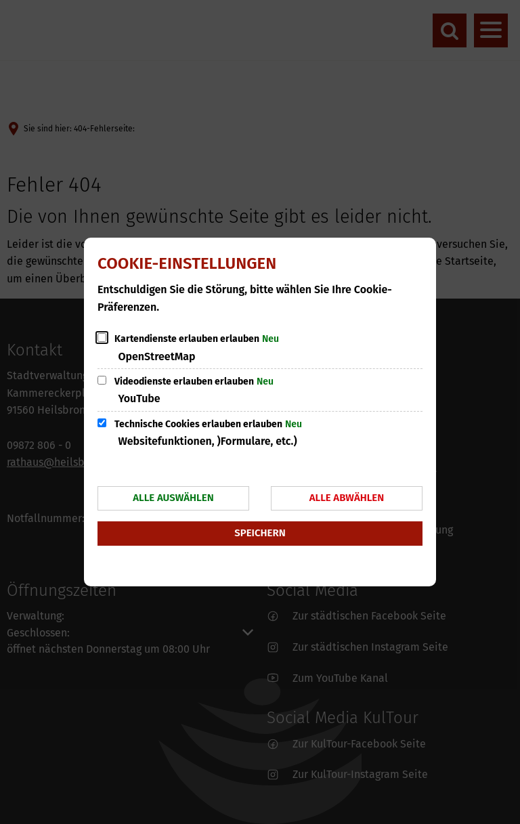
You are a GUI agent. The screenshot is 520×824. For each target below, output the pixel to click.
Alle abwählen (347, 498)
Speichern (259, 533)
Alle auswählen (173, 498)
